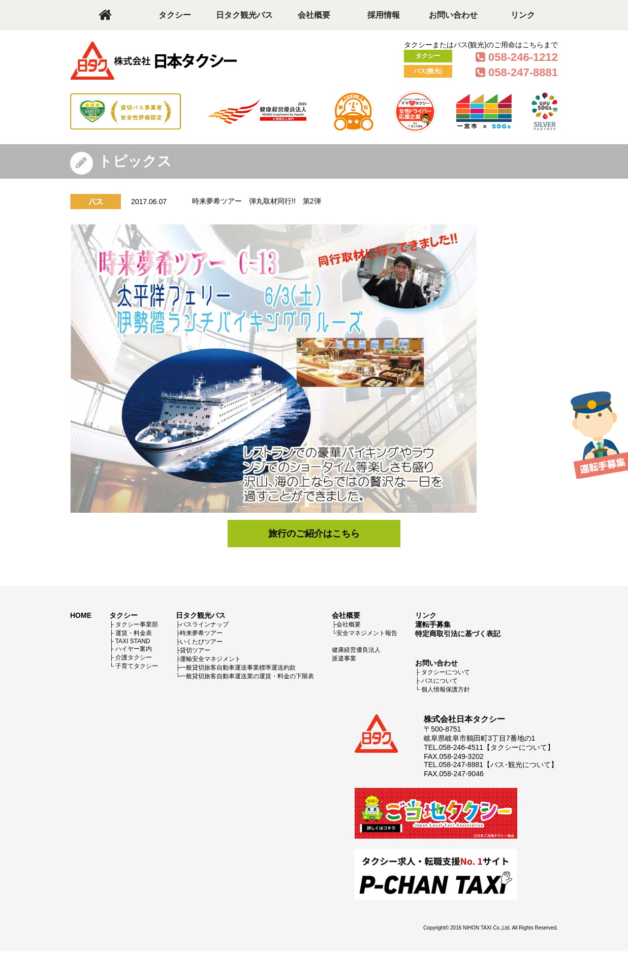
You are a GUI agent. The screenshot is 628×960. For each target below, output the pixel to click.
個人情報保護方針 (445, 689)
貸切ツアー (195, 650)
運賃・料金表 (133, 633)
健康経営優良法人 (356, 649)
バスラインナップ (204, 624)
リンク (523, 15)
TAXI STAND (132, 641)
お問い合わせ (453, 15)
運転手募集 (433, 624)
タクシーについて (445, 672)
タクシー (175, 15)
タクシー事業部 (136, 624)
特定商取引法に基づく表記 (457, 634)
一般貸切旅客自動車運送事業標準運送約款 (238, 667)
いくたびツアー (201, 641)
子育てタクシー (136, 666)
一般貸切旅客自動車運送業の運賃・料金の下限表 (247, 676)
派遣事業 (344, 658)
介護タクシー (133, 657)
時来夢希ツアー (201, 633)
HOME (80, 615)
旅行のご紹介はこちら (314, 533)
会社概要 (314, 15)
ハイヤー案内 (133, 648)
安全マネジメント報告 (366, 633)
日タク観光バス (244, 15)
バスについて (439, 680)
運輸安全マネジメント (210, 659)
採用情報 (383, 15)
